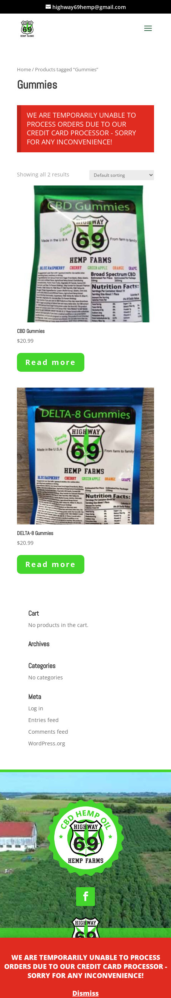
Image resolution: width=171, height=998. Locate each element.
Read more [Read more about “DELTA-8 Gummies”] (50, 564)
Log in (35, 708)
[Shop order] (121, 175)
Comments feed (48, 731)
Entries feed (43, 720)
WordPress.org (46, 743)
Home (24, 69)
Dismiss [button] (85, 993)
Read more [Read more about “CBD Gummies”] (50, 362)
